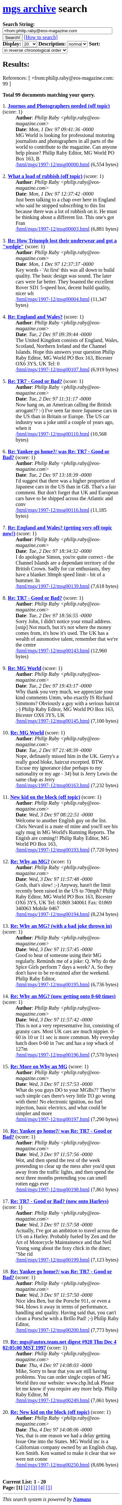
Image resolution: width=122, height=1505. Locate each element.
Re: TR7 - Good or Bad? (35, 381)
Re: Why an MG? (30, 861)
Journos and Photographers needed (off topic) (59, 106)
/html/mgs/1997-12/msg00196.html (52, 1055)
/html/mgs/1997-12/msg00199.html (52, 1260)
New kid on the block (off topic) (45, 797)
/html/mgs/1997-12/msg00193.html (52, 850)
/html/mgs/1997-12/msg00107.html (52, 369)
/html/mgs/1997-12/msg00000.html (52, 164)
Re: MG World (24, 668)
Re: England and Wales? (35, 317)
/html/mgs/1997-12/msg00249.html (52, 1400)
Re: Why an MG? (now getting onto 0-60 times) (62, 996)
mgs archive (29, 8)
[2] (27, 1487)
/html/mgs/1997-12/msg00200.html (52, 1330)
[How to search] (41, 37)
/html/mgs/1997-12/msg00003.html (52, 229)
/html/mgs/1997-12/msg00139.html (52, 586)
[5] (49, 1487)
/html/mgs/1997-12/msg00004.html (52, 299)
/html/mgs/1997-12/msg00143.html (52, 650)
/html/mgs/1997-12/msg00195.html (52, 984)
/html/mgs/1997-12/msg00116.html (52, 510)
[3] (34, 1487)
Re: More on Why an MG (38, 1066)
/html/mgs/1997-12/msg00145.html (52, 721)
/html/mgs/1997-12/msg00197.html (52, 1119)
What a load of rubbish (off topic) (45, 176)
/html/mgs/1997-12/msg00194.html (52, 914)
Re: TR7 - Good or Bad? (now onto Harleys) (59, 1201)
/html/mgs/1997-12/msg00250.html (52, 1465)
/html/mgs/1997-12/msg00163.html (52, 785)
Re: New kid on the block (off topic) (49, 1412)
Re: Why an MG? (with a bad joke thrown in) (61, 926)
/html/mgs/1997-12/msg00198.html (52, 1189)
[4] (41, 1487)
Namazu (82, 1499)
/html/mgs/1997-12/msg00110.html (52, 434)
